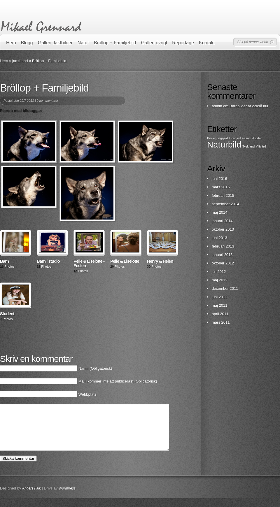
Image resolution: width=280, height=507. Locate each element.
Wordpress (67, 497)
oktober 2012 (223, 263)
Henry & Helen (160, 261)
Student (7, 313)
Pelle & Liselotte (124, 261)
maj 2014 (219, 212)
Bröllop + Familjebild (115, 42)
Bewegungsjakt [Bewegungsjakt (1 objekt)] (217, 138)
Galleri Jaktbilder (55, 42)
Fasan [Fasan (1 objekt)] (246, 138)
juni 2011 (219, 297)
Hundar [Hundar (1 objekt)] (256, 138)
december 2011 (225, 288)
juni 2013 (219, 238)
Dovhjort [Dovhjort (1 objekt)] (235, 138)
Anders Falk (31, 497)
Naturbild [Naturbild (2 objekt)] (224, 144)
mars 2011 (221, 322)
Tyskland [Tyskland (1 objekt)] (248, 146)
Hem (11, 42)
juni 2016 (219, 178)
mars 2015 (221, 187)
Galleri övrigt (154, 42)
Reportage (183, 42)
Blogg (27, 42)
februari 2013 (223, 246)
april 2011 (220, 314)
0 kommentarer (47, 100)
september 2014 (225, 204)
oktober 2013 (223, 229)
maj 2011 (219, 305)
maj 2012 (219, 280)
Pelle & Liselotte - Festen (89, 263)
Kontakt (207, 42)
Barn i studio (48, 261)
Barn (4, 261)
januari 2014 (222, 221)
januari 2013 (222, 254)
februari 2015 (223, 195)
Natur (83, 42)
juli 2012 (219, 271)
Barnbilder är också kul (249, 106)
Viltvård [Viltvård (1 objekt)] (261, 146)
